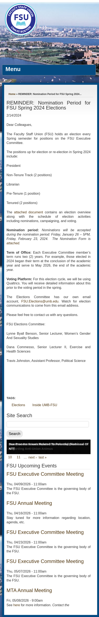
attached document (29, 212)
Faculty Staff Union (29, 43)
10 (10, 457)
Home (12, 94)
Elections (18, 405)
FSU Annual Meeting (29, 503)
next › (33, 457)
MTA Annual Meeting (29, 590)
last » (43, 457)
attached (13, 243)
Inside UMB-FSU (44, 405)
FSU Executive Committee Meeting (45, 474)
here (16, 605)
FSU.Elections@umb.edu (39, 301)
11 (18, 457)
